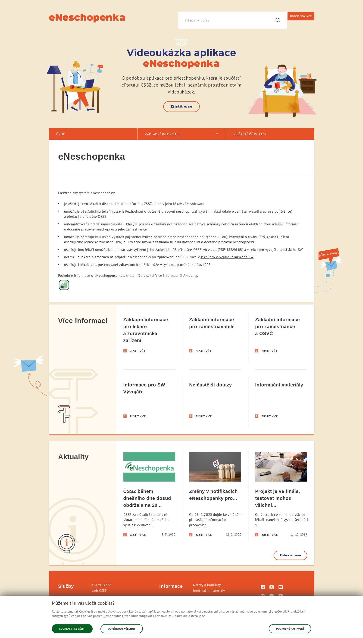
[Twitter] (271, 587)
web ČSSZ (99, 590)
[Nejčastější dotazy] (215, 401)
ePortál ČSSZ (101, 585)
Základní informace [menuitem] (163, 134)
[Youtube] (281, 587)
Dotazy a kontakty (207, 585)
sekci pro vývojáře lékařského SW (276, 249)
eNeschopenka (87, 17)
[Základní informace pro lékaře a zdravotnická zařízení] (149, 337)
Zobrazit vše (290, 555)
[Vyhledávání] (278, 20)
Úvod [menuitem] (60, 134)
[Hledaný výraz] (223, 20)
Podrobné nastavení (290, 628)
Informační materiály (209, 590)
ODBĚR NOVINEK (301, 16)
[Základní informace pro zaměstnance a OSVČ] (281, 337)
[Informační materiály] (281, 401)
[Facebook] (263, 587)
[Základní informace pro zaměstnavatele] (215, 337)
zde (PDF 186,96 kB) (227, 249)
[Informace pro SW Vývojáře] (149, 401)
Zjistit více (181, 106)
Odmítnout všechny (121, 628)
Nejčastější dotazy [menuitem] (249, 134)
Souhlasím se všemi (72, 628)
